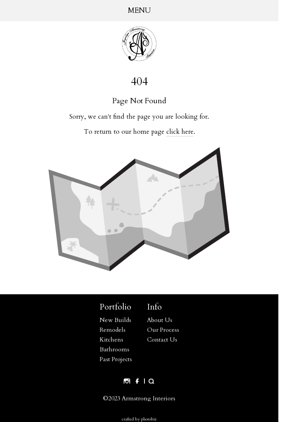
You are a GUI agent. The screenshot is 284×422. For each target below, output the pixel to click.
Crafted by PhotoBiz (139, 419)
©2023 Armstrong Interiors (139, 398)
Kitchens (111, 340)
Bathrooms (114, 350)
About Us (159, 320)
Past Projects (116, 359)
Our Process (163, 330)
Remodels (113, 330)
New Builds (115, 320)
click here (179, 131)
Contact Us (162, 340)
